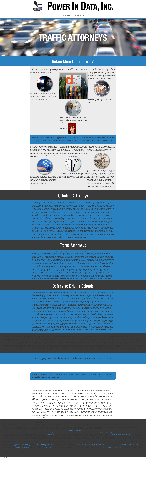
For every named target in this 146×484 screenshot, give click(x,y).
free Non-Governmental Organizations (44, 444)
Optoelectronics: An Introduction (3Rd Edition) (112, 447)
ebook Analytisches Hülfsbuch (22, 447)
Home (4, 459)
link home (16, 446)
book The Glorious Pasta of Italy (54, 432)
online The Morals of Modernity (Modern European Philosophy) (111, 432)
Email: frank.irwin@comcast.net (73, 430)
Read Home (49, 447)
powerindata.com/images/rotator (22, 444)
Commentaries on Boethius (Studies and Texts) (120, 434)
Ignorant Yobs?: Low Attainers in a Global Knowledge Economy (91, 444)
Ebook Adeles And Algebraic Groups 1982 (129, 444)
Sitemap (5, 457)
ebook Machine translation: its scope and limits (37, 446)
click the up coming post (49, 434)
